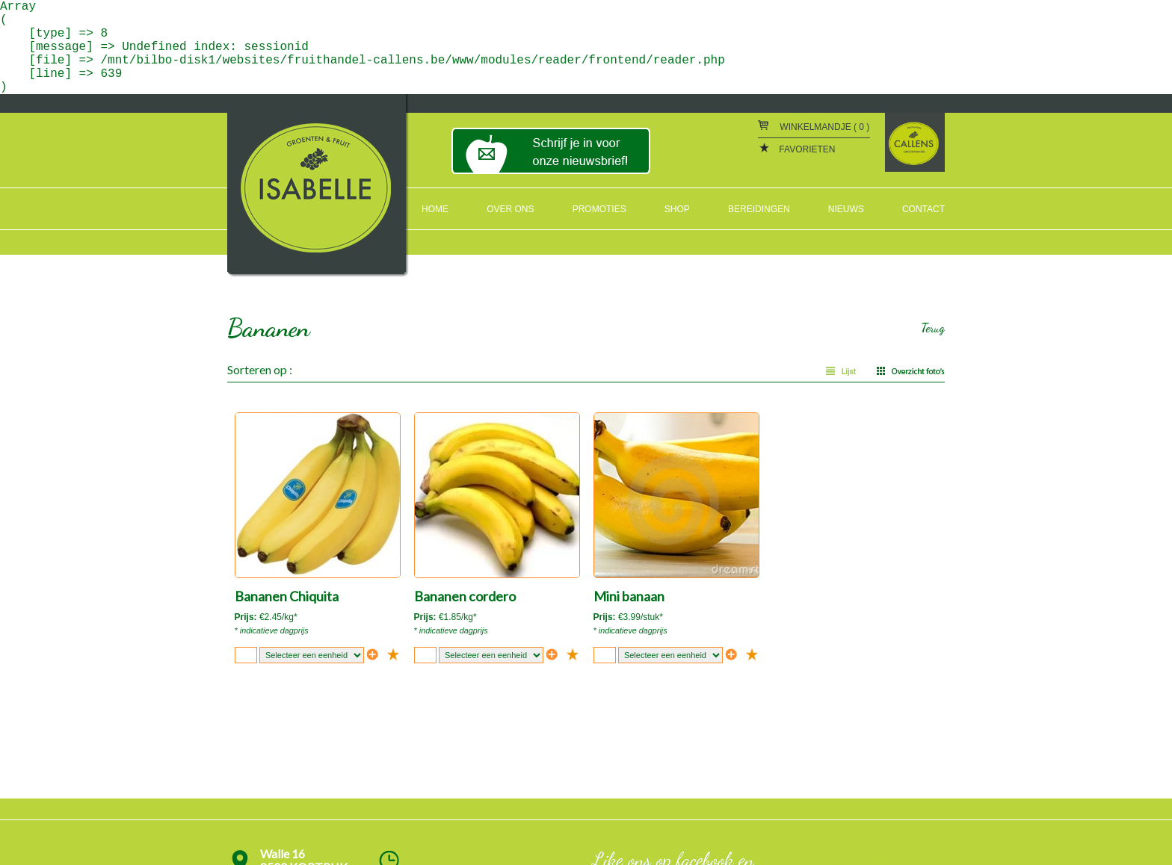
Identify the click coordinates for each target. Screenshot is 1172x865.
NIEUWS (846, 209)
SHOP (677, 209)
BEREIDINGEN (759, 209)
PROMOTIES (599, 209)
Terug (933, 327)
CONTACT (923, 209)
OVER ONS (510, 209)
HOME (435, 209)
